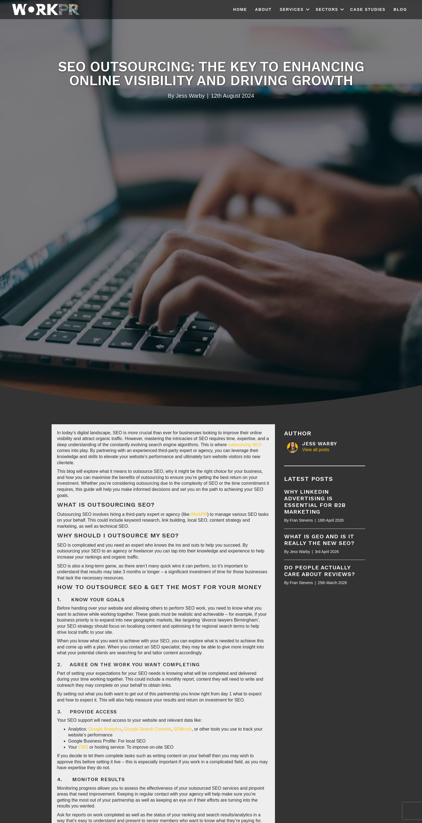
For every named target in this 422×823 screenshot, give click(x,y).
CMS (83, 747)
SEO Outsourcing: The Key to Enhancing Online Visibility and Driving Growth (211, 73)
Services (292, 9)
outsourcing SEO (245, 444)
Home (240, 9)
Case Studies (367, 9)
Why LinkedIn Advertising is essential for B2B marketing (315, 501)
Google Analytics (104, 729)
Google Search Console (147, 729)
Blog (400, 9)
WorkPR (199, 514)
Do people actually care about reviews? (319, 570)
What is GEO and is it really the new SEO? (319, 539)
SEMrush (182, 729)
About (263, 9)
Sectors (327, 9)
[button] (308, 9)
